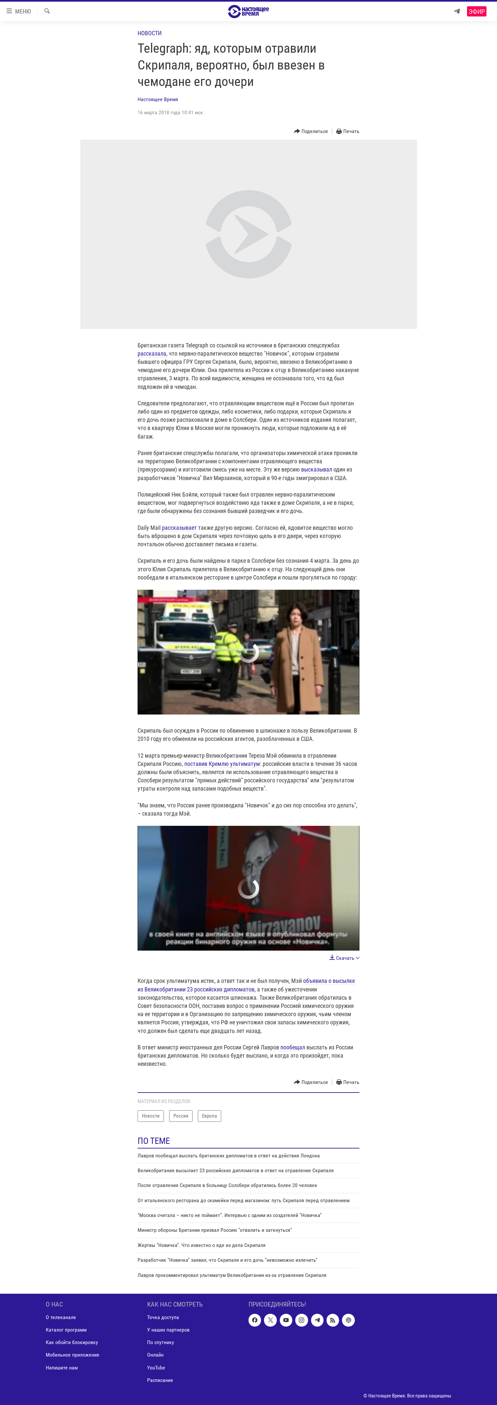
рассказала (152, 353)
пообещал (293, 1047)
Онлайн (155, 1355)
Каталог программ (66, 1330)
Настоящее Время (158, 99)
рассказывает (180, 527)
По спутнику (160, 1342)
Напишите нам (62, 1367)
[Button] (311, 131)
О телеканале (61, 1317)
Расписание (160, 1380)
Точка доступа (163, 1317)
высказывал (317, 469)
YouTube (156, 1367)
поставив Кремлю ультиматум (222, 763)
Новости (150, 33)
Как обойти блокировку (72, 1342)
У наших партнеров (168, 1330)
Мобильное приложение (72, 1355)
